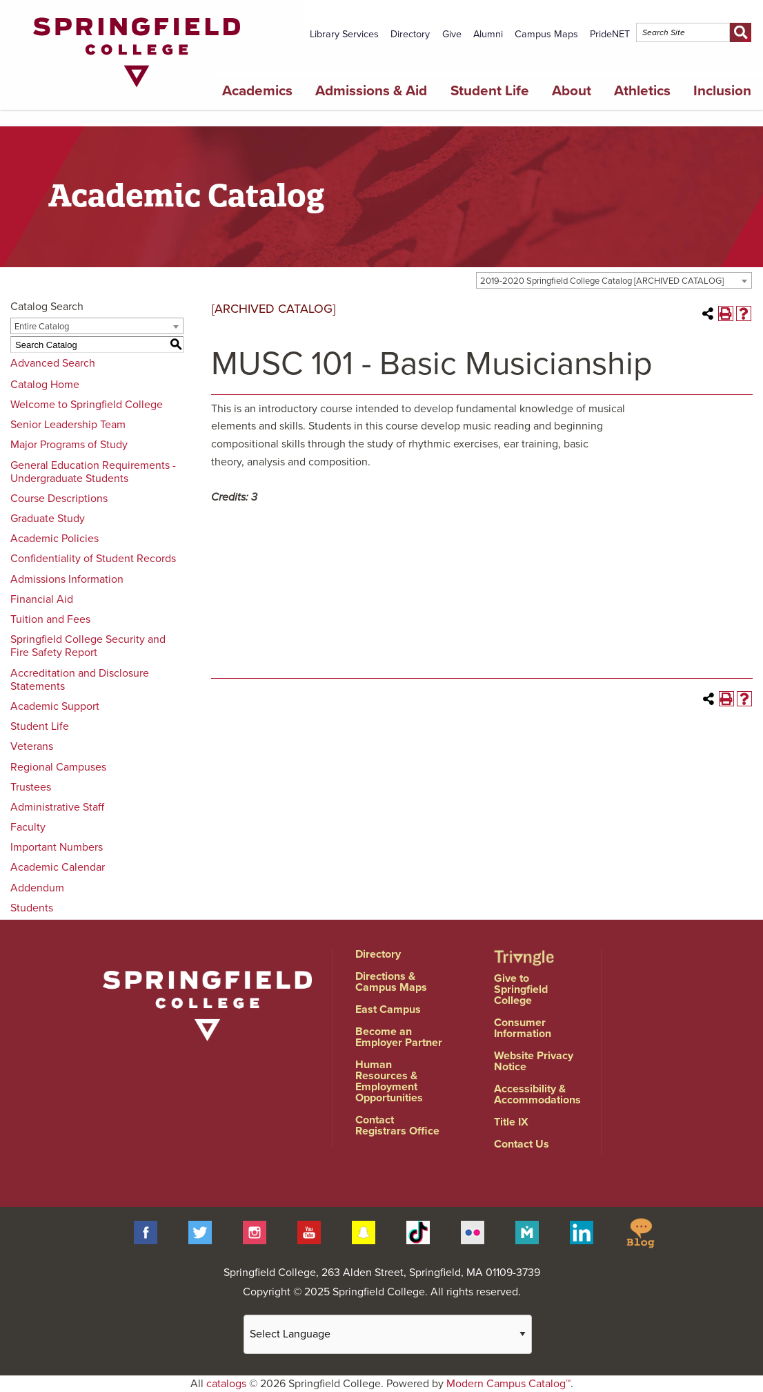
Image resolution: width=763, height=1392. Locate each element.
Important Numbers (56, 847)
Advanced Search (52, 363)
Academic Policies (54, 538)
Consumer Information (522, 1028)
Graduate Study (47, 518)
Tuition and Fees (50, 619)
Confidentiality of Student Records (93, 559)
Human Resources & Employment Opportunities (389, 1081)
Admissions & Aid (371, 90)
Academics (257, 90)
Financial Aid (41, 599)
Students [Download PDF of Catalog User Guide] (31, 908)
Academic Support (54, 706)
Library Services (344, 34)
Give (452, 34)
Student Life (489, 90)
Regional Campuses (58, 767)
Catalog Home (44, 385)
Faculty (28, 827)
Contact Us (521, 1144)
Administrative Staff (57, 807)
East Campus (388, 1009)
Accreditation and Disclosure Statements (79, 679)
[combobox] (614, 280)
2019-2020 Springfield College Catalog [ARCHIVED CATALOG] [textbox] (602, 281)
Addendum (37, 888)
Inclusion (722, 90)
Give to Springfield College (521, 989)
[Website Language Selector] (388, 1334)
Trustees (30, 787)
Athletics (642, 90)
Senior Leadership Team (68, 425)
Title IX (511, 1122)
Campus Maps (546, 34)
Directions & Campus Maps (391, 981)
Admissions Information (66, 579)
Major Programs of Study (69, 445)
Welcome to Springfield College (86, 405)
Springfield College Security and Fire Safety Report (88, 645)
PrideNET (610, 34)
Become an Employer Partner (398, 1037)
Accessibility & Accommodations (537, 1094)
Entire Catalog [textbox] (41, 326)
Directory (410, 34)
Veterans (31, 746)
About (571, 90)
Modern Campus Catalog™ (508, 1384)
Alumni (488, 34)
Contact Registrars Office (397, 1125)
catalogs (226, 1384)
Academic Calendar (57, 867)
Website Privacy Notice (533, 1061)
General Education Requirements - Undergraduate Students (93, 471)
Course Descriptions (59, 498)
